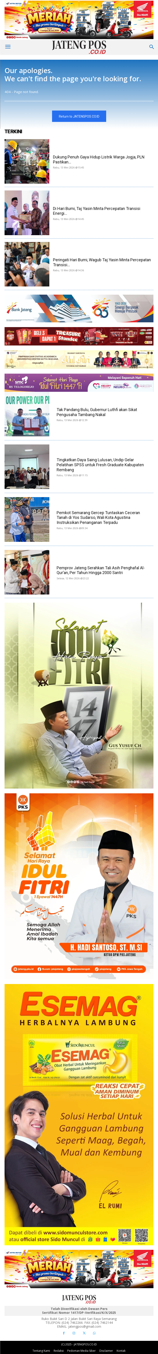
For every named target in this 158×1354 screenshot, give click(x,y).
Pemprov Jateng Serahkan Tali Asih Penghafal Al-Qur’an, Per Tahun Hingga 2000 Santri (101, 570)
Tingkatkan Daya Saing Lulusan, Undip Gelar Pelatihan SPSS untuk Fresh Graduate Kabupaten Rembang (100, 464)
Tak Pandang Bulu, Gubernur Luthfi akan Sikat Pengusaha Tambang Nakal (97, 412)
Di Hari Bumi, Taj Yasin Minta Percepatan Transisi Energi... (96, 211)
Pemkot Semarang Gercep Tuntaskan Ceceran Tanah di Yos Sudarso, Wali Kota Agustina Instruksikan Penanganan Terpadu (98, 517)
